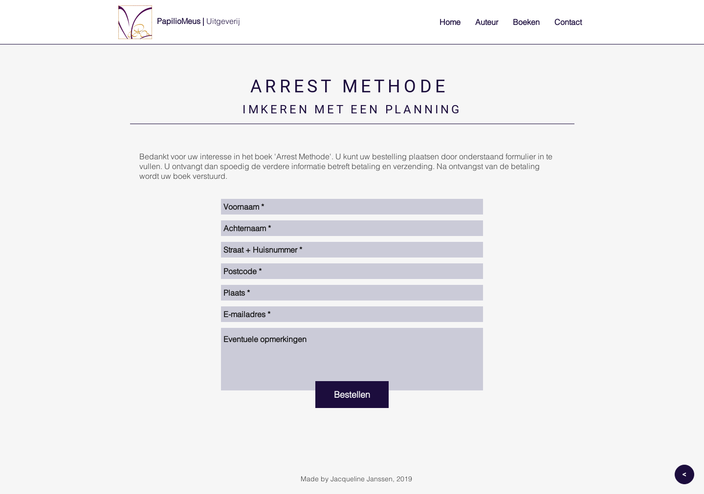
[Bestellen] (352, 394)
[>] (684, 474)
